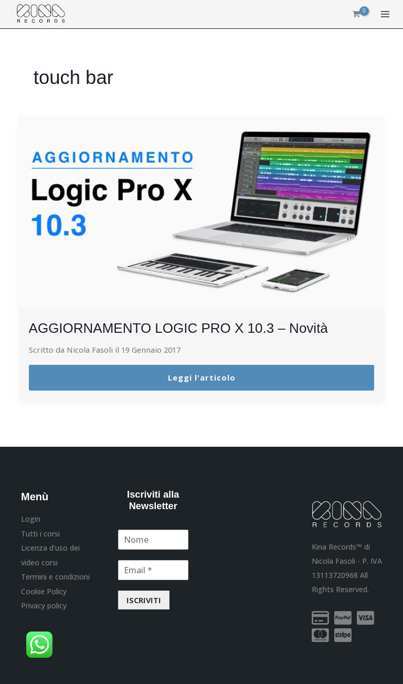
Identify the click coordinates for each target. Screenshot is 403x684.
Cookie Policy (44, 590)
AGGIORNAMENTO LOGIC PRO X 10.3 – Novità (190, 328)
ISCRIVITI (143, 600)
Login (30, 519)
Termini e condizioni (55, 576)
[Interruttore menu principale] (385, 14)
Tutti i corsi (40, 533)
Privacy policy (44, 604)
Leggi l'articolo (202, 377)
